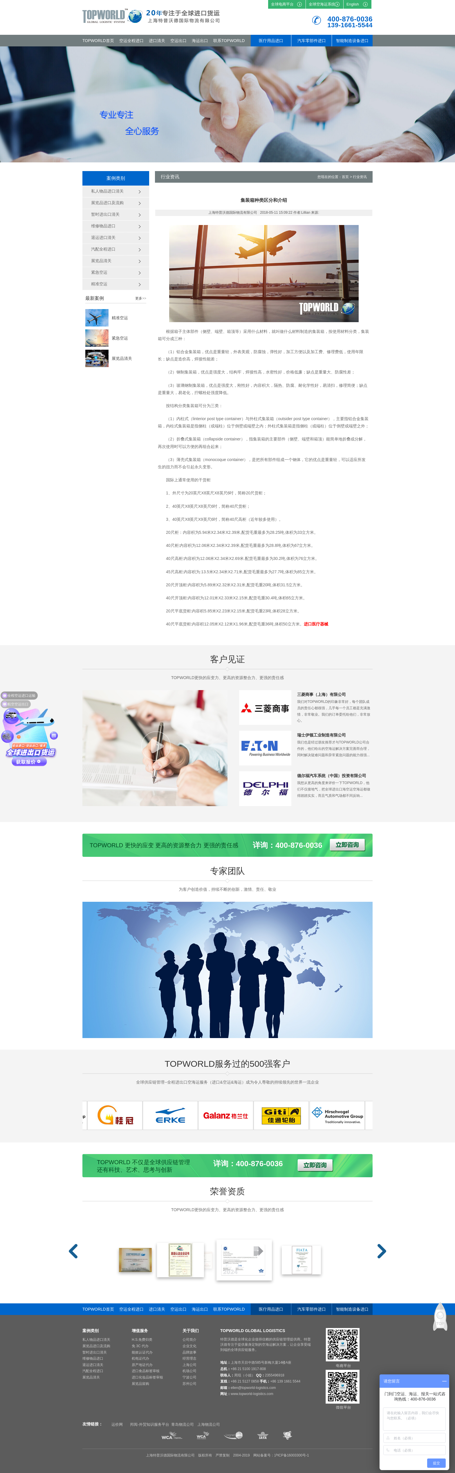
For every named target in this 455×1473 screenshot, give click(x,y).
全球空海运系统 (322, 4)
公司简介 (189, 1340)
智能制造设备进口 (352, 40)
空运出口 (178, 40)
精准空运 (120, 317)
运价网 (117, 1424)
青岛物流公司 (182, 1424)
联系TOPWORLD (229, 40)
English (352, 4)
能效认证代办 (142, 1352)
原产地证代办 (142, 1365)
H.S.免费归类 (142, 1340)
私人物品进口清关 (96, 1340)
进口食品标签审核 (146, 1371)
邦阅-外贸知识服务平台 (149, 1424)
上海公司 (189, 1365)
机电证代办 (140, 1358)
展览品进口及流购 (96, 1346)
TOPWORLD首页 (98, 40)
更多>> (140, 298)
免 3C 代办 (140, 1346)
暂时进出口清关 (94, 1352)
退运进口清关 (92, 1365)
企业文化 (189, 1346)
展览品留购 (140, 1384)
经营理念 (189, 1358)
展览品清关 (122, 358)
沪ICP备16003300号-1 (291, 1455)
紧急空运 (120, 338)
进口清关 (157, 40)
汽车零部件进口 (311, 40)
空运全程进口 (131, 40)
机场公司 (189, 1371)
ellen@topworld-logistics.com (253, 1388)
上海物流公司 (208, 1424)
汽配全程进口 (92, 1371)
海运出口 (200, 40)
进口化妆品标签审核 (147, 1377)
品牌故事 (189, 1352)
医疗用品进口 (271, 40)
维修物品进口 (92, 1358)
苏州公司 (189, 1384)
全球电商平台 (282, 4)
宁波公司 (189, 1377)
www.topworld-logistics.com (252, 1394)
